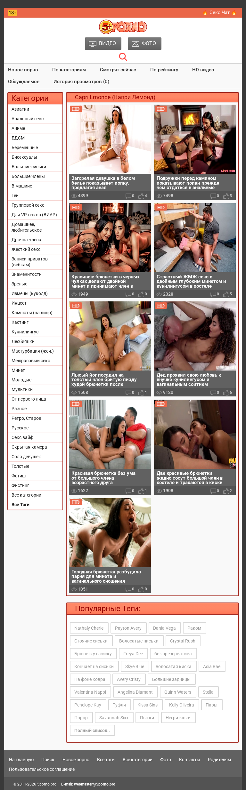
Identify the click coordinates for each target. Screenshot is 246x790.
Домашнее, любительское (27, 227)
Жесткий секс (26, 249)
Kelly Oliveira (181, 704)
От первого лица (29, 399)
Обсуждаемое (23, 81)
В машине (22, 185)
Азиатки (20, 109)
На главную (21, 759)
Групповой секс (28, 205)
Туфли (119, 704)
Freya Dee (133, 653)
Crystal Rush (182, 640)
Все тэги (106, 759)
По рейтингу (164, 70)
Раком (194, 628)
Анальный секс (28, 118)
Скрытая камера (29, 447)
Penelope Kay (87, 704)
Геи (15, 195)
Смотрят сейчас (118, 70)
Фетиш (19, 475)
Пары (211, 704)
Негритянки (178, 717)
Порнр (81, 717)
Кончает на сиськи (94, 666)
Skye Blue (134, 666)
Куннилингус (25, 331)
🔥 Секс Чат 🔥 (219, 12)
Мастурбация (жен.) (33, 351)
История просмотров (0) (81, 81)
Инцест (19, 303)
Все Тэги (20, 504)
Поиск (47, 759)
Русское (20, 427)
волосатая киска (174, 666)
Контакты (189, 759)
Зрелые (19, 283)
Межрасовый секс (31, 360)
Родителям (219, 759)
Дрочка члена (26, 239)
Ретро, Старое (26, 418)
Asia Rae (211, 666)
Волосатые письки (139, 640)
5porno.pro (46, 784)
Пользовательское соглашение (42, 769)
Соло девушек (26, 456)
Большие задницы (171, 679)
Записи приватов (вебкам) (30, 261)
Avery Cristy (129, 679)
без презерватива (173, 653)
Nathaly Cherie (88, 628)
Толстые (20, 466)
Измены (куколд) (30, 293)
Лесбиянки (23, 341)
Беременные (25, 147)
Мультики (22, 389)
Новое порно (23, 70)
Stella (208, 692)
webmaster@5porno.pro (94, 784)
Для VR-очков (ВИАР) (34, 214)
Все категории (26, 495)
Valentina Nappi (90, 692)
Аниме (18, 128)
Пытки (147, 717)
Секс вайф (22, 437)
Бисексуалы (24, 157)
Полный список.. (92, 730)
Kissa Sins (147, 704)
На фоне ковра (89, 679)
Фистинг (20, 485)
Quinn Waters (177, 692)
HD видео (203, 70)
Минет (18, 370)
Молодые (21, 379)
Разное (19, 408)
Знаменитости (27, 274)
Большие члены (28, 176)
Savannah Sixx (113, 717)
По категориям (69, 70)
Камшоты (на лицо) (32, 312)
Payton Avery (128, 628)
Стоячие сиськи (91, 640)
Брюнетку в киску (93, 653)
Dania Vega (164, 628)
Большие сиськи (29, 166)
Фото (165, 759)
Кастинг (20, 322)
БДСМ (18, 137)
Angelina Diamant (135, 692)
